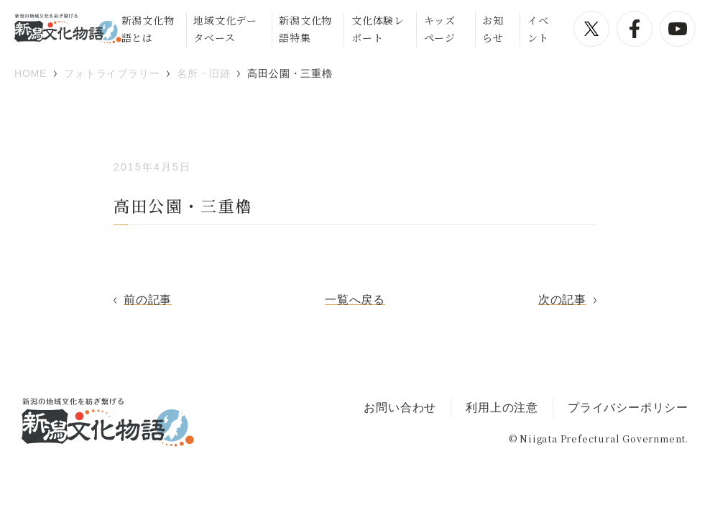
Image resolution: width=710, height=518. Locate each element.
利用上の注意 (502, 407)
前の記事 (148, 300)
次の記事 (562, 300)
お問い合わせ (400, 407)
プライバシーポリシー (628, 407)
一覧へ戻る (355, 300)
